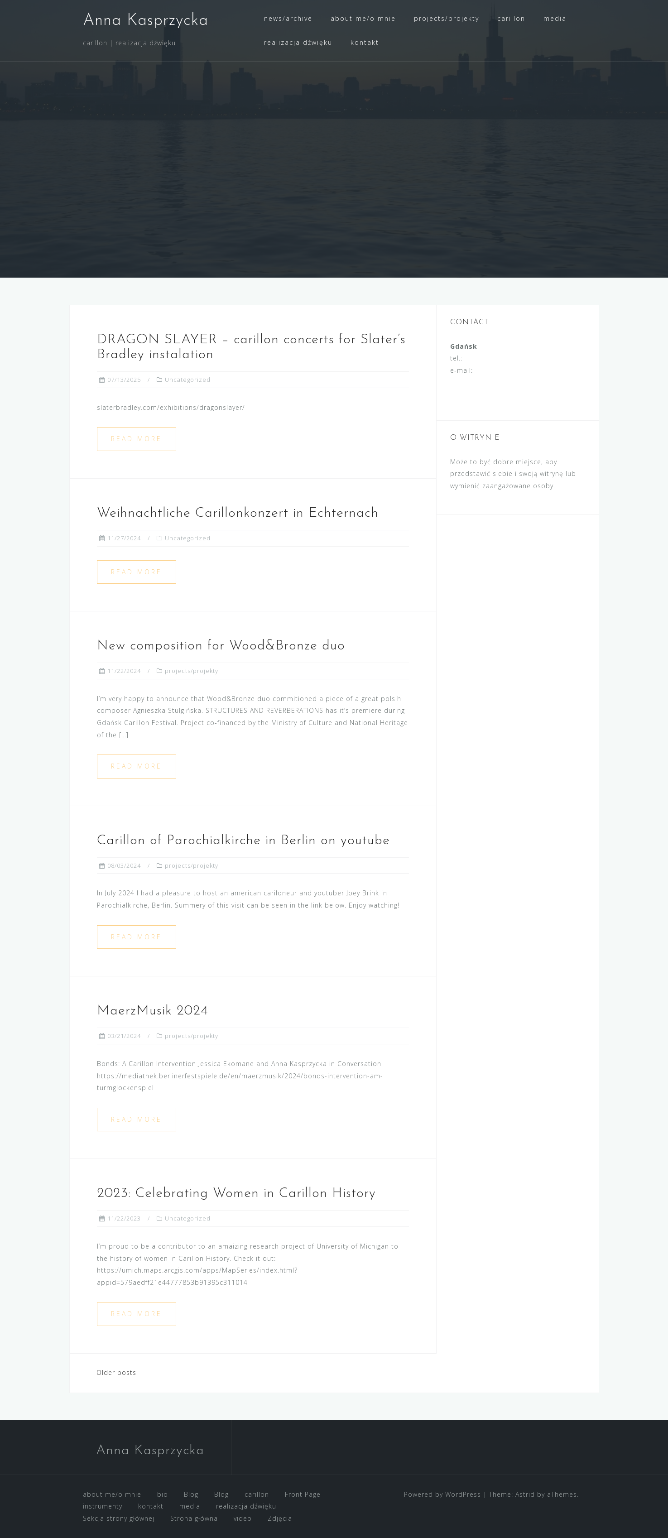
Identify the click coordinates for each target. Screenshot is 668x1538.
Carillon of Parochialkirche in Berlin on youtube (243, 841)
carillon (511, 18)
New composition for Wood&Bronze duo (221, 646)
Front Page (303, 1494)
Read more (136, 438)
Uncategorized (188, 379)
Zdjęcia (280, 1518)
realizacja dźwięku (298, 42)
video (243, 1518)
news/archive (288, 18)
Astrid (525, 1494)
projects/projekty (446, 18)
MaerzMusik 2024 (152, 1011)
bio (162, 1494)
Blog (191, 1494)
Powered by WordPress (442, 1494)
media (555, 18)
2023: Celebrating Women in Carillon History (236, 1194)
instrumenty (102, 1506)
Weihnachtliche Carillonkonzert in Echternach (238, 513)
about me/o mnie (363, 18)
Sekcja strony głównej (118, 1518)
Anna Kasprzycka (145, 21)
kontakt (365, 42)
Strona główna (194, 1518)
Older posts (116, 1372)
